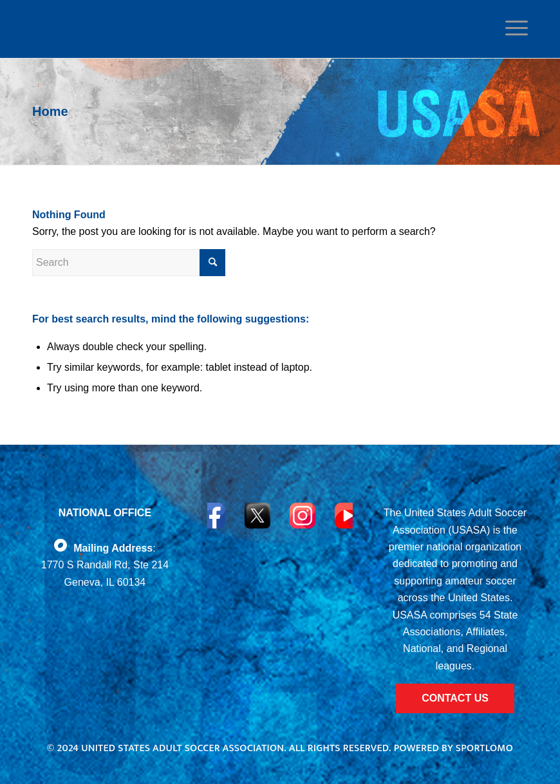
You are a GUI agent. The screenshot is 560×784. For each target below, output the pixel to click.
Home (50, 111)
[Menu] (513, 28)
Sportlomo (484, 748)
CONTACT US (455, 698)
